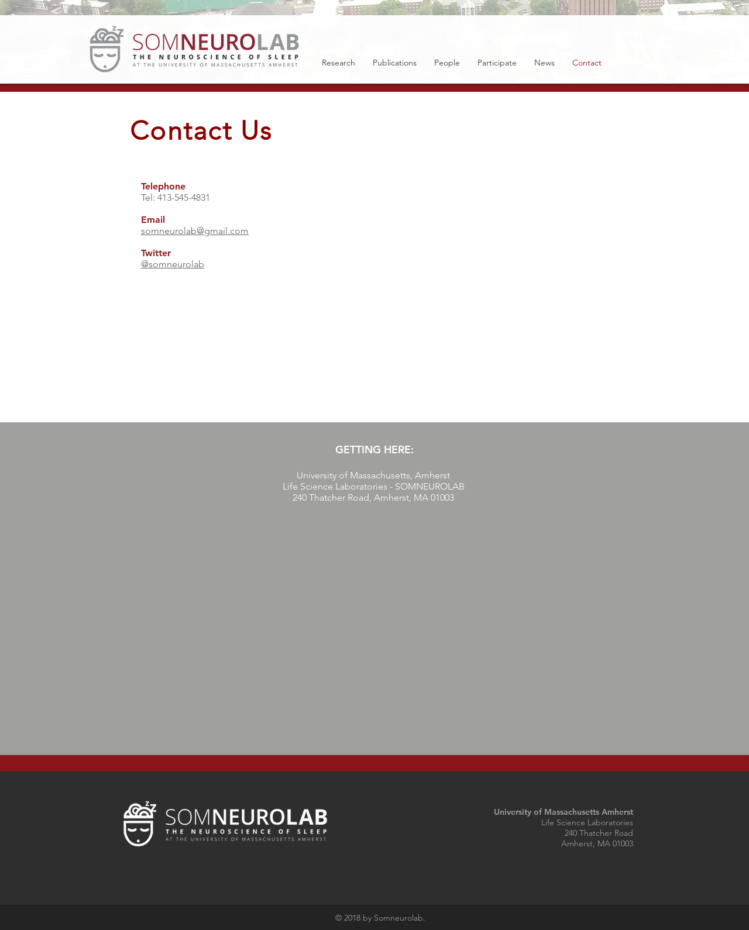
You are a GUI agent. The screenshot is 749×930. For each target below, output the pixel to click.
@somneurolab (172, 264)
